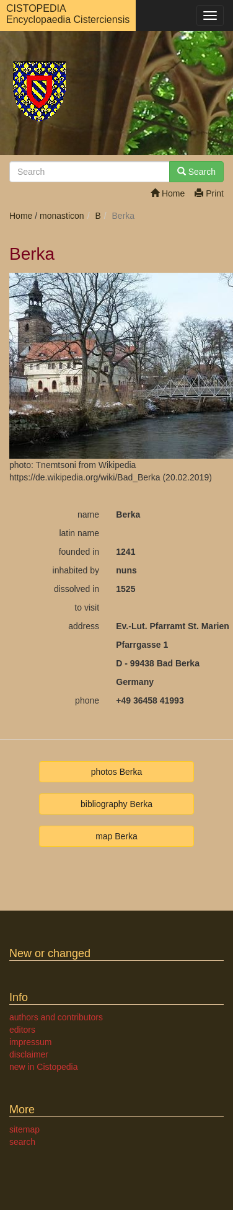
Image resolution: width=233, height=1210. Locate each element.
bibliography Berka (116, 804)
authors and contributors (56, 1017)
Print (209, 193)
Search (196, 172)
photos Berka (117, 772)
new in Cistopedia (43, 1067)
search (22, 1142)
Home (168, 193)
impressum (30, 1042)
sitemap (24, 1129)
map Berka (116, 836)
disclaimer (28, 1054)
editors (22, 1030)
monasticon (62, 216)
